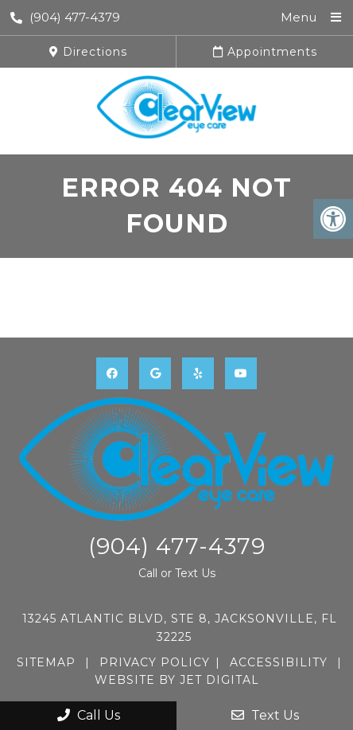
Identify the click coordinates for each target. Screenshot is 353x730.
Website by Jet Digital (177, 680)
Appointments (265, 52)
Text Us (265, 715)
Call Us (88, 715)
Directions (88, 52)
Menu (298, 17)
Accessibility (279, 662)
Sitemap (46, 662)
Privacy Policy (154, 662)
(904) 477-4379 (65, 17)
